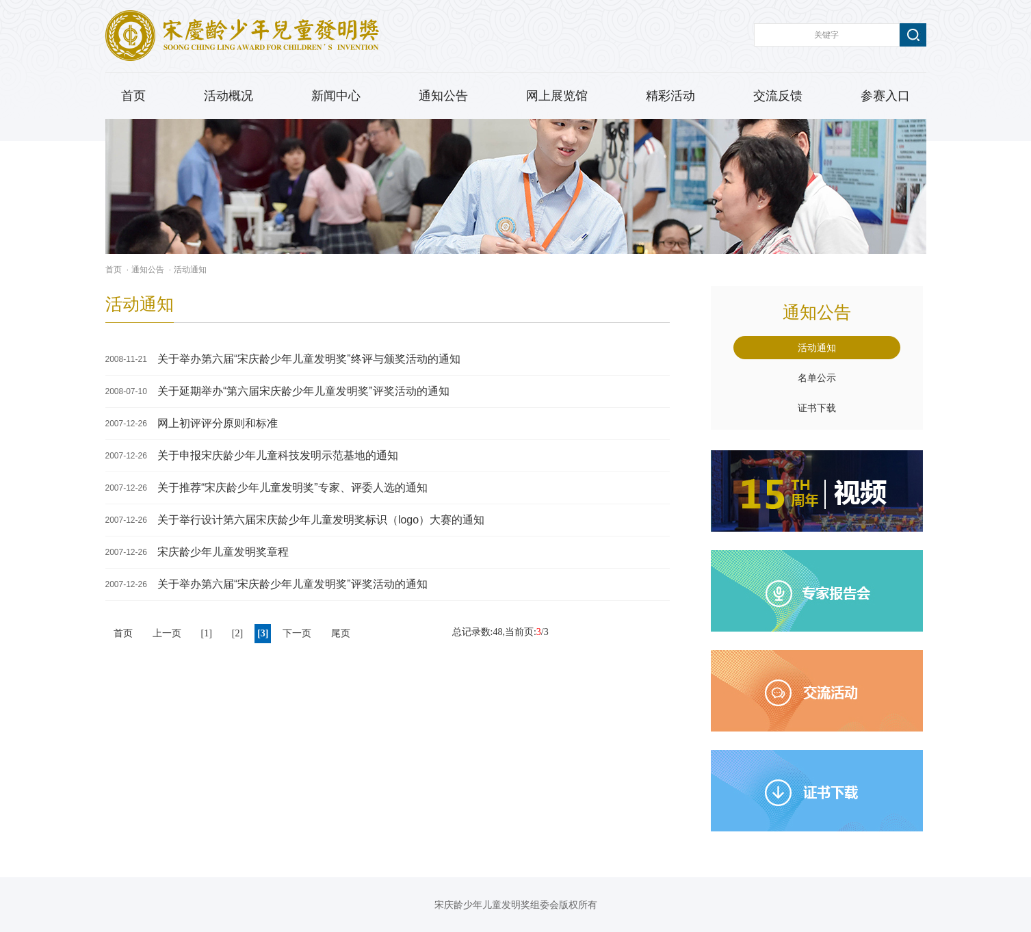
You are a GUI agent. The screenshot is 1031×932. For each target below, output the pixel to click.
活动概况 (228, 96)
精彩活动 (670, 96)
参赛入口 (885, 96)
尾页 (340, 633)
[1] (206, 633)
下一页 (297, 633)
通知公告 (443, 96)
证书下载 (817, 407)
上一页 (167, 633)
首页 (133, 96)
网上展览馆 (557, 96)
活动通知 (190, 269)
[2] (237, 633)
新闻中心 (336, 96)
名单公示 (817, 377)
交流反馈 (777, 96)
